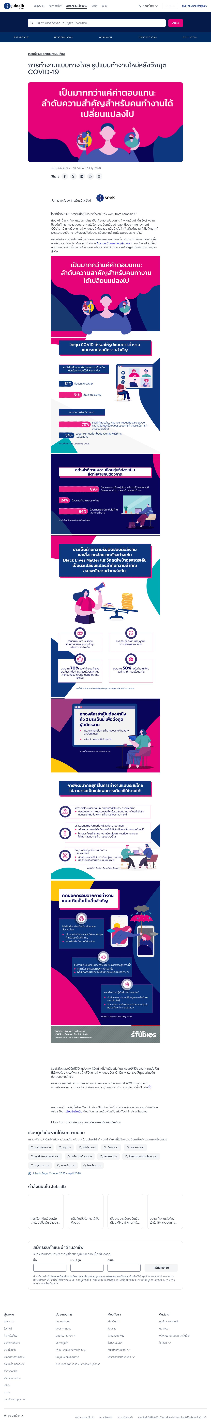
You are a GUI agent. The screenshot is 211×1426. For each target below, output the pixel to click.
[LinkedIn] (82, 176)
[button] (148, 6)
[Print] (90, 176)
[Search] (175, 23)
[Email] (99, 176)
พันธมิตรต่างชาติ (116, 1349)
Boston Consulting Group (113, 243)
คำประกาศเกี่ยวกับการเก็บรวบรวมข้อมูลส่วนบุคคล (74, 1276)
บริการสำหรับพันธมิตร (119, 1356)
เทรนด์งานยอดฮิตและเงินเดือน (46, 53)
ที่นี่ (149, 1087)
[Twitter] (73, 176)
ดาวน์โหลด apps (12, 1399)
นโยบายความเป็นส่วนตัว (119, 1276)
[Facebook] (64, 176)
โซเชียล (163, 1342)
